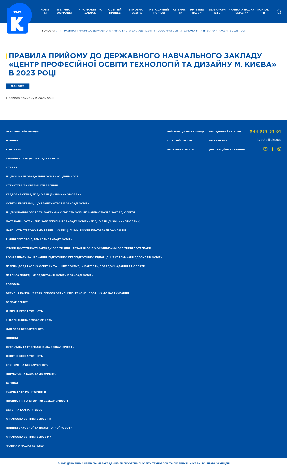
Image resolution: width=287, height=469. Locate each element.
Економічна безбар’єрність (27, 365)
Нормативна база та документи (31, 374)
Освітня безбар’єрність (24, 356)
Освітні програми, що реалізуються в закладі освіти (47, 204)
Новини (12, 338)
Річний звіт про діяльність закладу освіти (39, 239)
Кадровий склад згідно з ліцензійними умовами (43, 195)
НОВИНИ (45, 11)
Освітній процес (115, 11)
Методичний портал (159, 11)
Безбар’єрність (217, 11)
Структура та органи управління (32, 186)
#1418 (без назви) (197, 11)
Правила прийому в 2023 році (30, 98)
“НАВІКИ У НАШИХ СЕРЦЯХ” (241, 11)
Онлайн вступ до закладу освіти (32, 159)
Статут (11, 168)
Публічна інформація (63, 11)
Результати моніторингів (26, 392)
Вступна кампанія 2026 (24, 410)
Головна (48, 31)
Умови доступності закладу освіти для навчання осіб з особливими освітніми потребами (78, 248)
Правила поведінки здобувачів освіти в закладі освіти (49, 275)
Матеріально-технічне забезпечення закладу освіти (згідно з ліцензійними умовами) (73, 221)
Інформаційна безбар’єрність (29, 320)
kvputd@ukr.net (269, 140)
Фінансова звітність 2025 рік (28, 419)
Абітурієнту (179, 11)
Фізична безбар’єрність (24, 311)
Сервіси (12, 383)
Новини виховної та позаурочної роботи (39, 428)
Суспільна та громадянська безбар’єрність (40, 347)
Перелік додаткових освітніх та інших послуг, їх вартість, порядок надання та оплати (75, 266)
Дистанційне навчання (227, 150)
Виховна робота (136, 11)
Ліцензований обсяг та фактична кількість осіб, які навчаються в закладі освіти (70, 212)
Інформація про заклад (90, 11)
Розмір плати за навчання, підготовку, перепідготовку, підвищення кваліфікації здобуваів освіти (84, 257)
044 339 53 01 (265, 131)
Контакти (263, 11)
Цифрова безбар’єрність (25, 329)
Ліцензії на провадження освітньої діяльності (42, 177)
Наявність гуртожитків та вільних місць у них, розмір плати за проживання (66, 230)
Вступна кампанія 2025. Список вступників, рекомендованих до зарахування (67, 293)
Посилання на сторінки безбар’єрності (37, 401)
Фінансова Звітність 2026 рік (28, 437)
